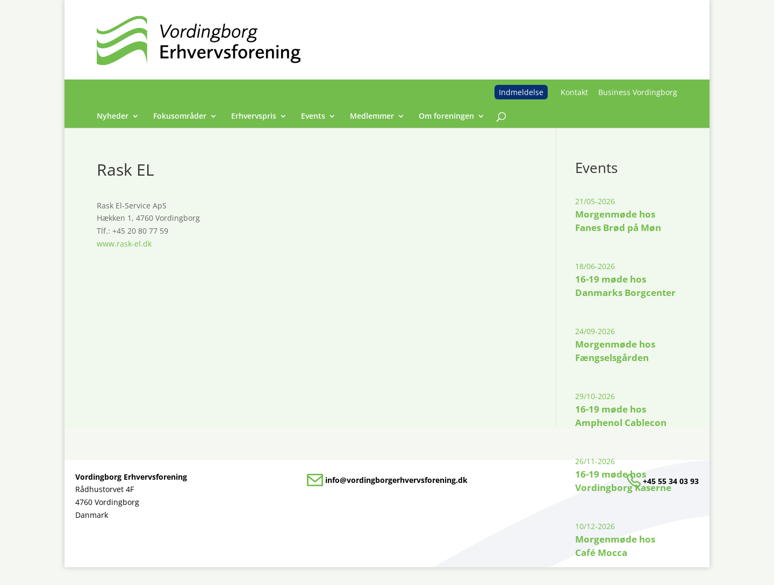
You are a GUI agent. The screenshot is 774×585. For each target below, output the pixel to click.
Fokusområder (179, 116)
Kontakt (574, 92)
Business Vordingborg (637, 92)
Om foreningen (446, 116)
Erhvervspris (253, 116)
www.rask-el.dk (124, 244)
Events (313, 116)
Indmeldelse (521, 92)
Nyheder (112, 116)
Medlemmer (372, 116)
